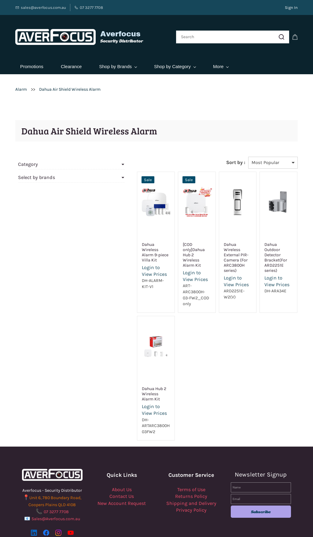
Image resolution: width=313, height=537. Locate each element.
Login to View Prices (113, 257)
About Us (122, 454)
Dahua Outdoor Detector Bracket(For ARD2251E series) (269, 244)
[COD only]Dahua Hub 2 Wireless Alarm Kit (166, 241)
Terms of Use (191, 454)
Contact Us (121, 460)
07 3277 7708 (56, 476)
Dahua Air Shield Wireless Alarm (70, 81)
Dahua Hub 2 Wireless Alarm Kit (116, 361)
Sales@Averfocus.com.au (55, 483)
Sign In (291, 7)
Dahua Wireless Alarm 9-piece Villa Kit (116, 241)
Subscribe (261, 476)
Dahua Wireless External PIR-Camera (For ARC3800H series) (219, 244)
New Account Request (122, 467)
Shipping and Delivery (191, 467)
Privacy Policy (191, 474)
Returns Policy (191, 460)
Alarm (21, 81)
